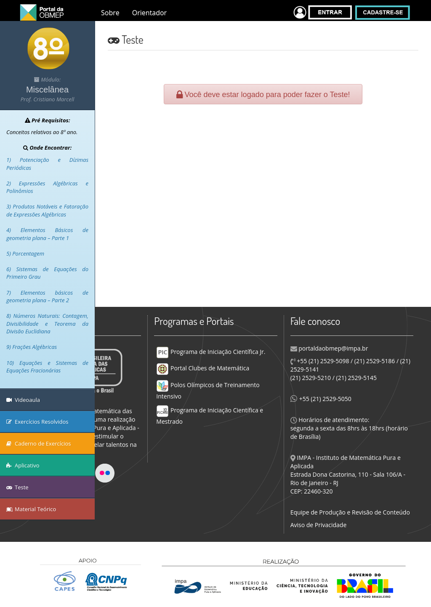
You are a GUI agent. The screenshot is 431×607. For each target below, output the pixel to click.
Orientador (149, 12)
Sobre (110, 12)
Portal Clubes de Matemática (202, 368)
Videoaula (23, 400)
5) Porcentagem (25, 253)
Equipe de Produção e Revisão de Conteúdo (350, 512)
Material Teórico (31, 509)
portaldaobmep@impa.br (332, 348)
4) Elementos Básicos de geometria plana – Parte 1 (47, 234)
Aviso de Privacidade (318, 525)
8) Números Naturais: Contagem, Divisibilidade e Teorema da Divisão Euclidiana (47, 323)
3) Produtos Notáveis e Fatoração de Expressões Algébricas (47, 210)
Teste (17, 487)
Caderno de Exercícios (38, 443)
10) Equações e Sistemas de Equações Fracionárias (47, 367)
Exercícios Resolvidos (37, 421)
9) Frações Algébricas (31, 347)
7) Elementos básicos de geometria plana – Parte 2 (47, 296)
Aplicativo (23, 465)
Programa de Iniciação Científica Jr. (210, 352)
